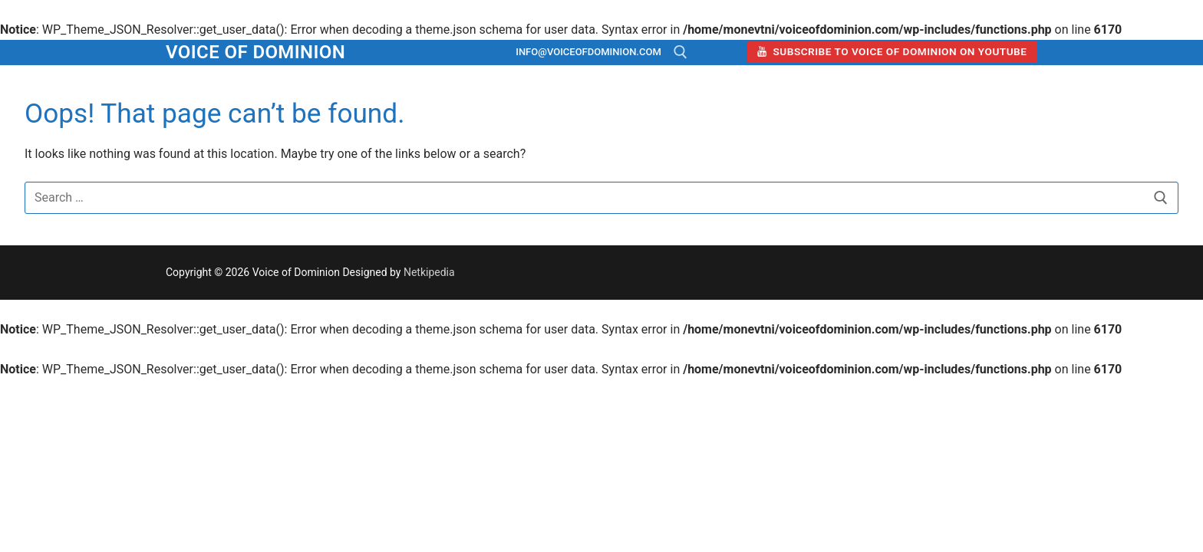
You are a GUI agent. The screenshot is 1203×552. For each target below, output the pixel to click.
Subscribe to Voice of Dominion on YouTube (892, 51)
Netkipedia (429, 272)
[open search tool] (680, 52)
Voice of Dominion (255, 52)
